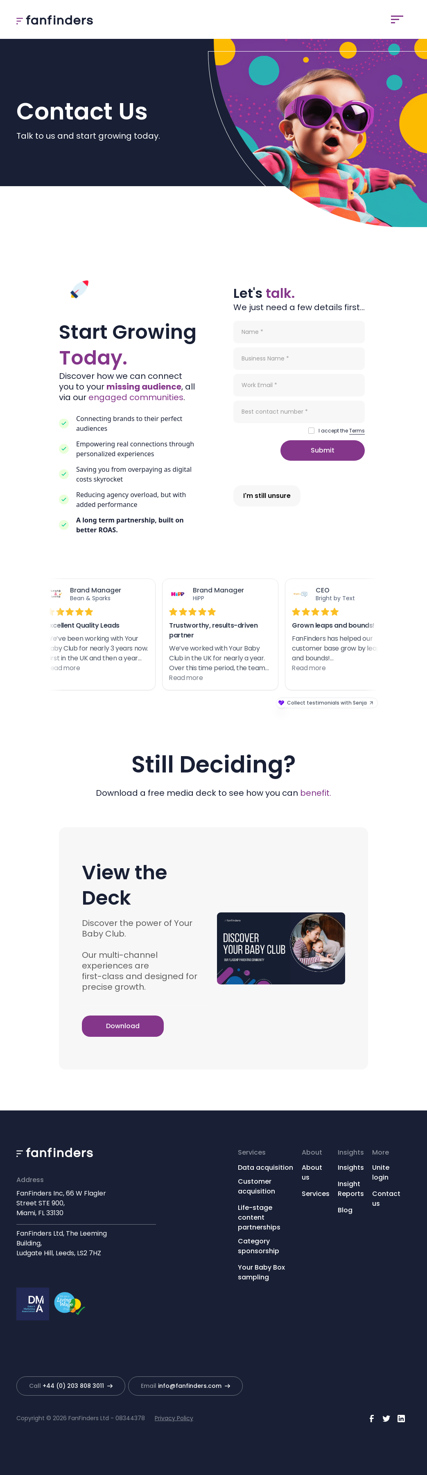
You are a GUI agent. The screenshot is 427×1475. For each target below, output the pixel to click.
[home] (54, 19)
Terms (357, 430)
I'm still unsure (267, 495)
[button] (397, 19)
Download (123, 1026)
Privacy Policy (174, 1418)
